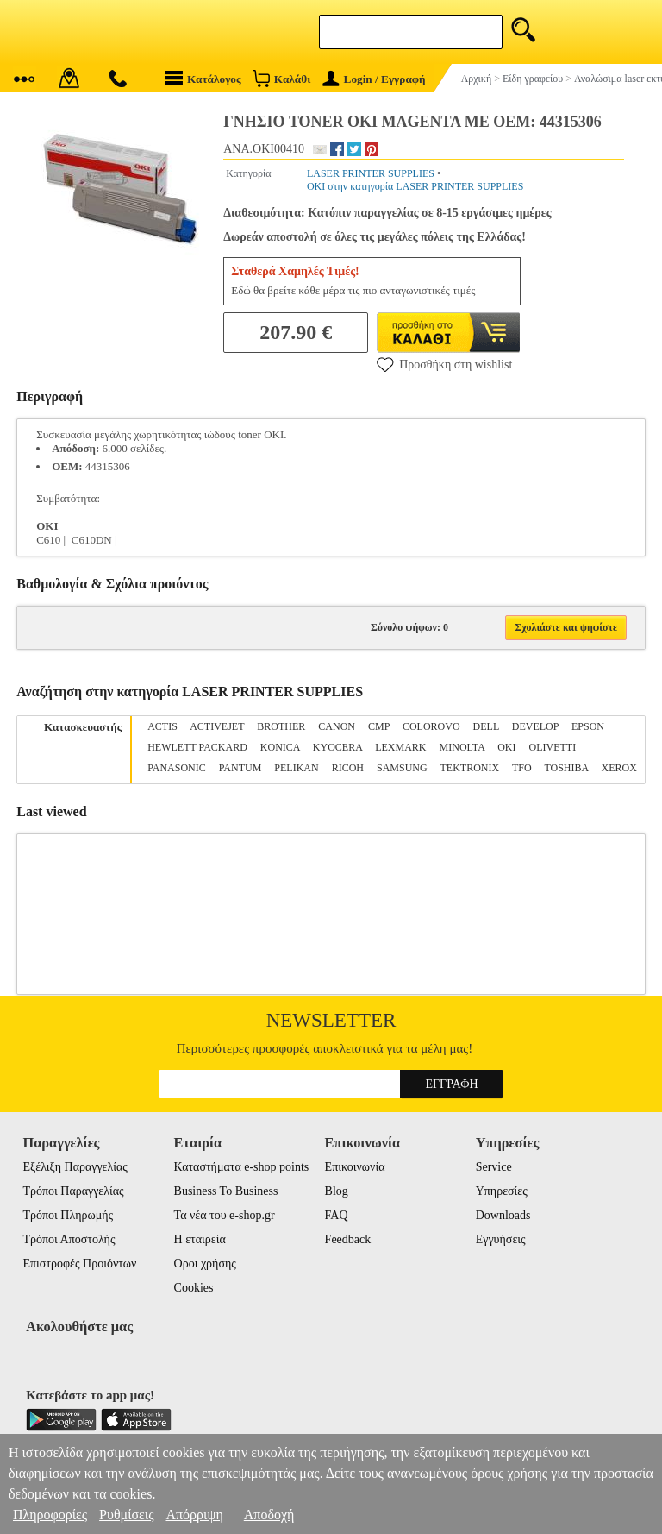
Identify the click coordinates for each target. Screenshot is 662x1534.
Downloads (503, 1215)
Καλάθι (281, 78)
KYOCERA (337, 747)
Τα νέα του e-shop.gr (224, 1215)
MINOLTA (462, 747)
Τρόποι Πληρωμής (67, 1215)
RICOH (348, 768)
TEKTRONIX (469, 768)
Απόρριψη (194, 1514)
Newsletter (331, 1020)
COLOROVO (431, 726)
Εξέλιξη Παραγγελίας (74, 1166)
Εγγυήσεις (501, 1239)
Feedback (348, 1239)
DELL (486, 726)
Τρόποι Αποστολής (68, 1239)
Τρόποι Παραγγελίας (72, 1191)
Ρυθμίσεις (126, 1514)
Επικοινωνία (355, 1166)
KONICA (280, 747)
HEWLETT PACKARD (197, 747)
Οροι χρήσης (205, 1263)
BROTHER (281, 726)
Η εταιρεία (200, 1239)
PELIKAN (296, 768)
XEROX (619, 768)
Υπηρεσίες (502, 1191)
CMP (379, 726)
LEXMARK (400, 747)
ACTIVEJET (217, 726)
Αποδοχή (269, 1514)
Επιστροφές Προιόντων (79, 1263)
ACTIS (162, 726)
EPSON (587, 726)
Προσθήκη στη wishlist (444, 364)
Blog (336, 1191)
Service (494, 1166)
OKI (506, 747)
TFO (522, 768)
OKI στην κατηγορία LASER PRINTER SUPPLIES (415, 186)
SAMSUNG (402, 768)
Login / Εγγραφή (374, 78)
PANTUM (240, 768)
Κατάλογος (203, 78)
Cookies (194, 1287)
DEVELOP (535, 726)
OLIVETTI (552, 747)
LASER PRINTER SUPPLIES (370, 173)
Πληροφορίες (50, 1514)
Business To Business (226, 1191)
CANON (336, 726)
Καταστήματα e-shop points (241, 1166)
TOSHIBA (566, 768)
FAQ (336, 1215)
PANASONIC (176, 768)
